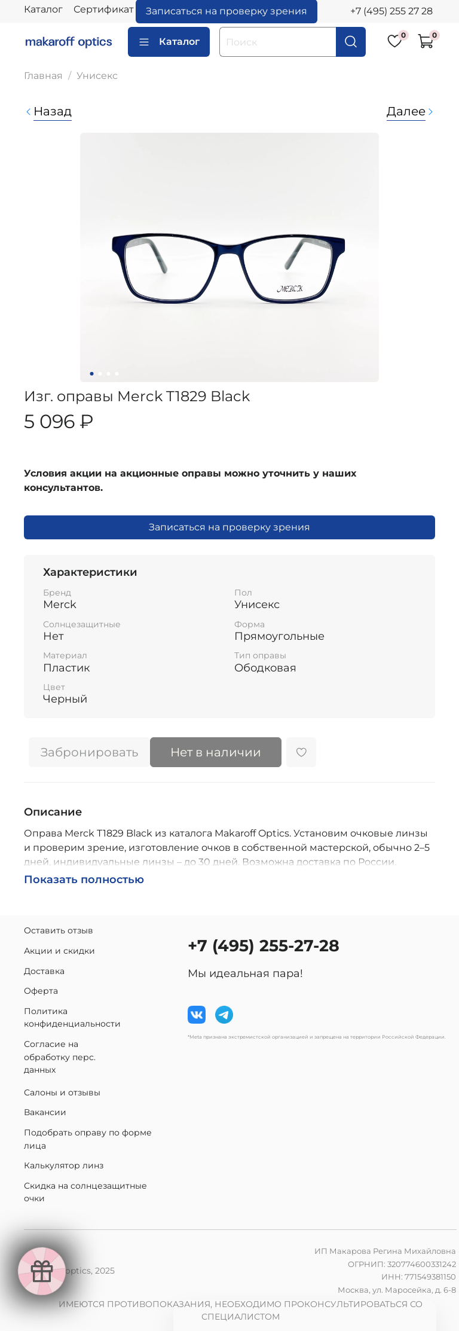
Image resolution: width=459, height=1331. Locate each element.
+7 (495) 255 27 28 (391, 11)
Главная (43, 75)
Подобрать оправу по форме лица (88, 1139)
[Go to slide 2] (100, 374)
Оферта (41, 990)
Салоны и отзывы (62, 1092)
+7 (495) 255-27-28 (263, 945)
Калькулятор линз (63, 1165)
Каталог (43, 9)
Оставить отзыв (58, 930)
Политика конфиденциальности (72, 1018)
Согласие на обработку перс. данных (60, 1057)
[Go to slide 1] (92, 374)
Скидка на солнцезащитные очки (85, 1192)
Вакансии (45, 1112)
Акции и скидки (59, 950)
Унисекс (97, 75)
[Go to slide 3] (109, 374)
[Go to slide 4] (117, 374)
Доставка (44, 971)
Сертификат (104, 9)
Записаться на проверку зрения (229, 527)
